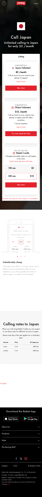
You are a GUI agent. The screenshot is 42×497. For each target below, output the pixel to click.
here (8, 484)
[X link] (21, 458)
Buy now (21, 88)
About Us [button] (20, 427)
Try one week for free (21, 134)
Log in (36, 3)
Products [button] (20, 434)
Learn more (21, 81)
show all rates (26, 161)
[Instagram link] (25, 458)
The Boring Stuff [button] (20, 447)
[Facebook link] (17, 458)
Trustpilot (3, 383)
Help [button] (20, 440)
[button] (5, 466)
